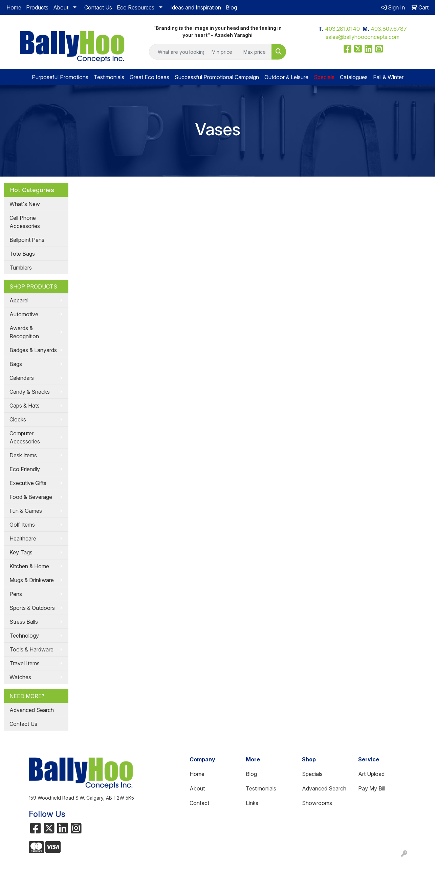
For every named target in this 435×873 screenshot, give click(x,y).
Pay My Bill (371, 788)
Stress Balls (23, 621)
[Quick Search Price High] (256, 52)
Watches (20, 677)
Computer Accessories (24, 437)
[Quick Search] (178, 52)
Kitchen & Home (29, 566)
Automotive (23, 314)
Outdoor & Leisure (286, 77)
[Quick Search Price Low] (224, 52)
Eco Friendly (24, 469)
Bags (15, 364)
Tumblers (20, 267)
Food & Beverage (30, 496)
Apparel (18, 300)
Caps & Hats (24, 405)
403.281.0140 (342, 28)
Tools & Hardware (31, 649)
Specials (312, 774)
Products (37, 7)
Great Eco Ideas (149, 77)
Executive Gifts (27, 483)
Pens (15, 594)
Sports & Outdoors (32, 607)
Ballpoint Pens (26, 239)
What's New (24, 204)
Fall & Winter (388, 77)
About (60, 7)
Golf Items (22, 524)
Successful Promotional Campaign (217, 77)
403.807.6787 (389, 28)
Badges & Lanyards (33, 350)
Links (252, 803)
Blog (231, 7)
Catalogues (354, 77)
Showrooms (317, 803)
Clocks (17, 419)
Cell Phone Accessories (24, 221)
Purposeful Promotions (60, 77)
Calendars (21, 377)
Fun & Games (25, 510)
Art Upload (371, 774)
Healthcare (22, 538)
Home (13, 7)
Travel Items (24, 663)
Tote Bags (22, 253)
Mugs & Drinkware (31, 580)
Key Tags (20, 552)
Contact (199, 803)
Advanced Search (31, 710)
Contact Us (98, 7)
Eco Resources (135, 7)
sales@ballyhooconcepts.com (362, 36)
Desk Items (23, 455)
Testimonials (109, 77)
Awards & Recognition (24, 332)
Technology (24, 635)
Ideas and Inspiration (195, 7)
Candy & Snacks (29, 391)
